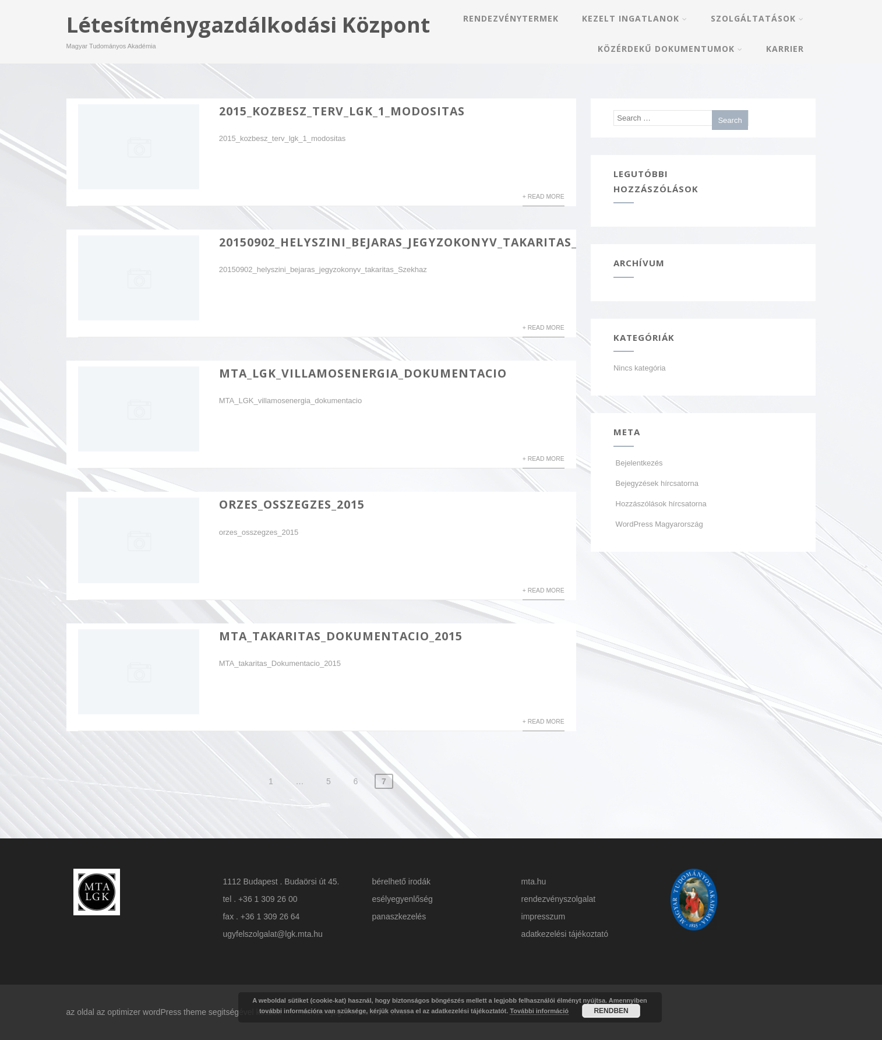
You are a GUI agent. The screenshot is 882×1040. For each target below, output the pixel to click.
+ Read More (544, 196)
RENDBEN (611, 1011)
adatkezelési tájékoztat (562, 934)
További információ (539, 1010)
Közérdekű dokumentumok (670, 48)
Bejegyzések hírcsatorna (655, 483)
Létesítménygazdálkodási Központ (248, 24)
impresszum (543, 916)
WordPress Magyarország (658, 524)
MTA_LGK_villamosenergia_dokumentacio (363, 373)
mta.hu (533, 881)
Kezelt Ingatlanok (634, 18)
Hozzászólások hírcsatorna (660, 503)
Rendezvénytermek (511, 18)
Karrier (785, 48)
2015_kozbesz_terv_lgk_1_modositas (342, 111)
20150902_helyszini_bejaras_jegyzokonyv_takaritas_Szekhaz (425, 242)
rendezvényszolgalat (558, 899)
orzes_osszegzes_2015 (292, 504)
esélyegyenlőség (402, 899)
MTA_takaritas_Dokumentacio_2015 (341, 636)
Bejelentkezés (638, 463)
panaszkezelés (399, 916)
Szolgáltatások (757, 18)
